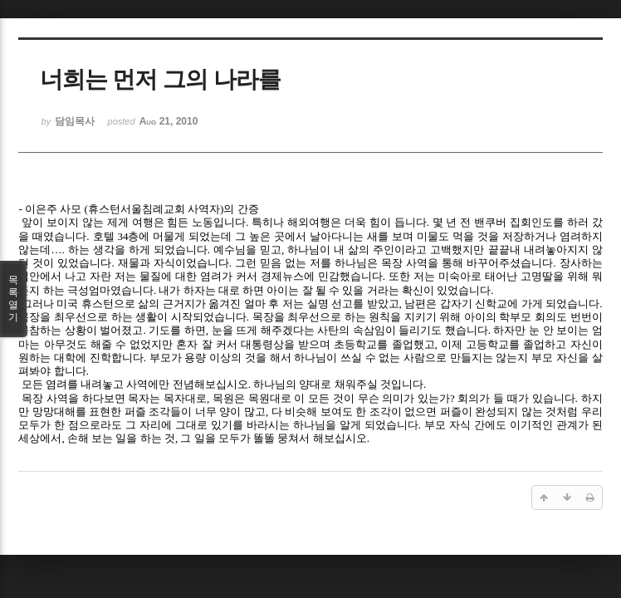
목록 (13, 299)
